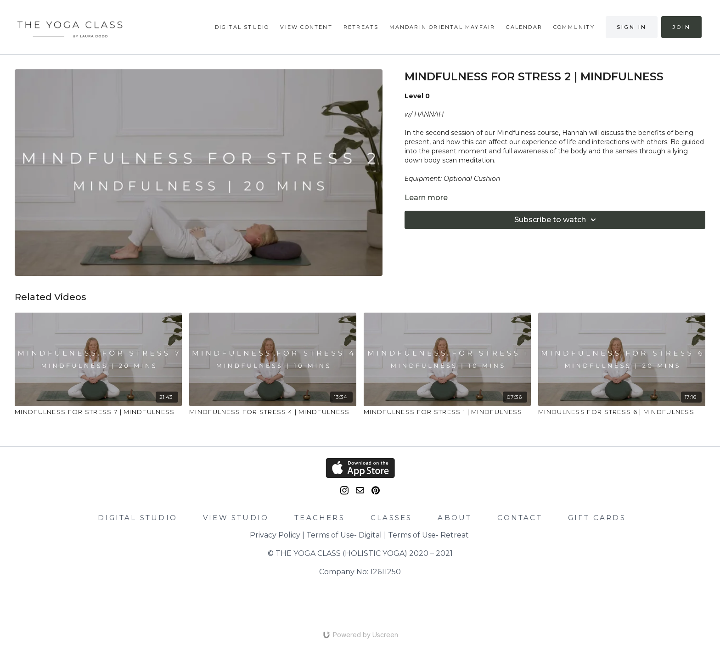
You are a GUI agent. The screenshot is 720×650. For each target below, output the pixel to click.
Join (681, 27)
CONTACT (519, 517)
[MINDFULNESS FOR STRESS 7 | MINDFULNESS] (98, 412)
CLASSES (391, 517)
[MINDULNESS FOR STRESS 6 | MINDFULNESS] (621, 412)
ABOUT (455, 517)
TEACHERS (319, 517)
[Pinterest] (375, 490)
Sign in (632, 27)
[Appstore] (360, 468)
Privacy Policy (275, 535)
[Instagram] (344, 490)
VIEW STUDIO (236, 517)
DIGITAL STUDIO (137, 517)
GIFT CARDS (597, 517)
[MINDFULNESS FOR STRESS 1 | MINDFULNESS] (447, 412)
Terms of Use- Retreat (428, 535)
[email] (360, 490)
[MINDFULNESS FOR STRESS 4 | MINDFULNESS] (272, 412)
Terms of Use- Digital (344, 535)
